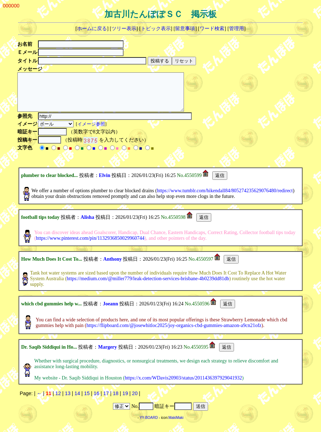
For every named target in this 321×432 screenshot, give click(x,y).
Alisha (87, 224)
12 (58, 401)
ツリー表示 (123, 28)
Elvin (104, 182)
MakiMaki (176, 425)
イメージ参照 (92, 131)
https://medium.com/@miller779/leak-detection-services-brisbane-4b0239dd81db (148, 286)
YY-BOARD (149, 425)
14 (77, 401)
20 (135, 401)
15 (87, 401)
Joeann (110, 311)
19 (125, 401)
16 (96, 401)
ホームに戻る (92, 28)
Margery (107, 354)
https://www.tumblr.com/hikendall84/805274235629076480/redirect (225, 198)
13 (68, 401)
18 (116, 401)
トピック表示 (156, 28)
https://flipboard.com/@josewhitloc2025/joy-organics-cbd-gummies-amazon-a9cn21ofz (174, 333)
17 (106, 401)
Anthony (112, 266)
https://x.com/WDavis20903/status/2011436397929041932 (183, 385)
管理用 (236, 28)
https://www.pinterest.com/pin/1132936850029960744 (90, 245)
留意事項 (185, 28)
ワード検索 (212, 28)
